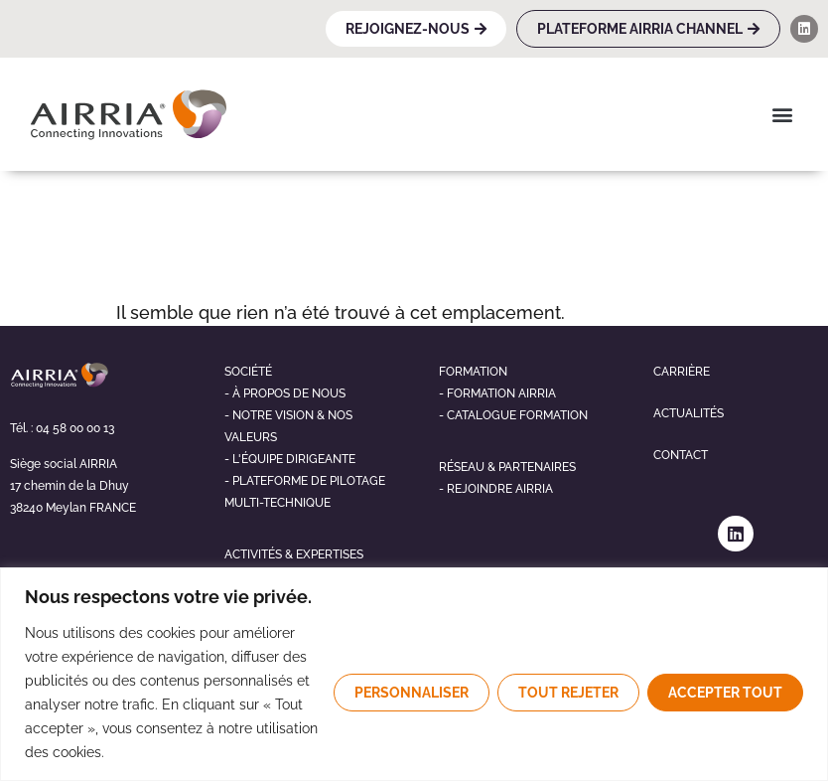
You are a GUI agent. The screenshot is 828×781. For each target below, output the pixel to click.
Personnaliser (411, 693)
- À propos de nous (284, 393)
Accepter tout (725, 693)
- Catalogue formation (513, 415)
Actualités (688, 413)
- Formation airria (497, 393)
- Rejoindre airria (496, 489)
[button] (781, 113)
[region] (414, 674)
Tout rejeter (568, 693)
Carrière (681, 372)
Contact (680, 455)
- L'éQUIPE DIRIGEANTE (289, 459)
